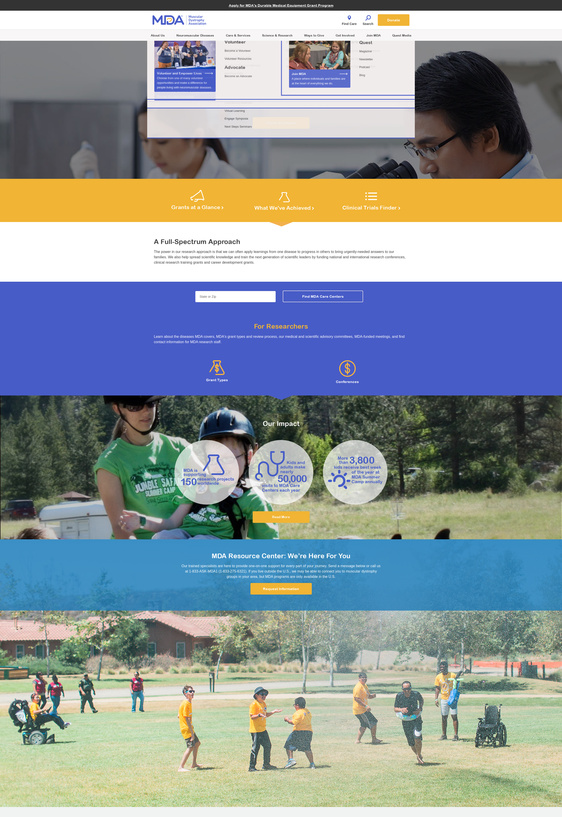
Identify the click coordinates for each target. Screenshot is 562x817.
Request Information (281, 589)
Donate (393, 20)
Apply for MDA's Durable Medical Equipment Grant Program (281, 5)
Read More (281, 517)
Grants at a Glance (281, 123)
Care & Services (238, 35)
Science (277, 35)
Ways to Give (314, 35)
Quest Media (401, 35)
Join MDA (373, 35)
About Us (158, 35)
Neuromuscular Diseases (195, 35)
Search (368, 19)
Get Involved (345, 35)
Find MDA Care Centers (323, 296)
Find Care (349, 19)
